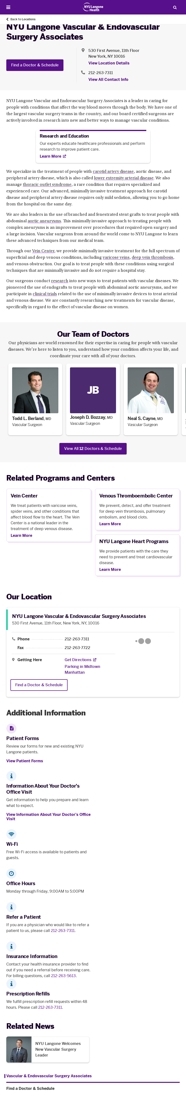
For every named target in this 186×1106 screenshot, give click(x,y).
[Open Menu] (8, 7)
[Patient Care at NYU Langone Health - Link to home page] (93, 7)
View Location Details (109, 63)
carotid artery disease (113, 172)
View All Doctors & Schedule (93, 448)
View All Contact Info (108, 79)
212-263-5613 (63, 975)
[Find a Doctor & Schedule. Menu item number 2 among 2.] (93, 1089)
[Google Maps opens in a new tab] (143, 641)
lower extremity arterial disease (124, 178)
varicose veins (116, 258)
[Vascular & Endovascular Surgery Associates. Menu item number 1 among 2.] (48, 1076)
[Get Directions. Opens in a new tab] (78, 660)
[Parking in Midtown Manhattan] (88, 669)
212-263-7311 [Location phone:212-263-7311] (100, 72)
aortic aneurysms (44, 221)
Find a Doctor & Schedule (35, 65)
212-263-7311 (77, 639)
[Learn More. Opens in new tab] (53, 156)
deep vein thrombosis (152, 258)
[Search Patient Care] (174, 7)
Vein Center (43, 251)
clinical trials (45, 294)
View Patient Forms (24, 761)
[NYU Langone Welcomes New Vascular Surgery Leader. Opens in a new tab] (47, 1049)
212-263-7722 (77, 648)
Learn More (21, 536)
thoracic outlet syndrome (47, 185)
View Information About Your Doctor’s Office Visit (48, 816)
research (59, 281)
